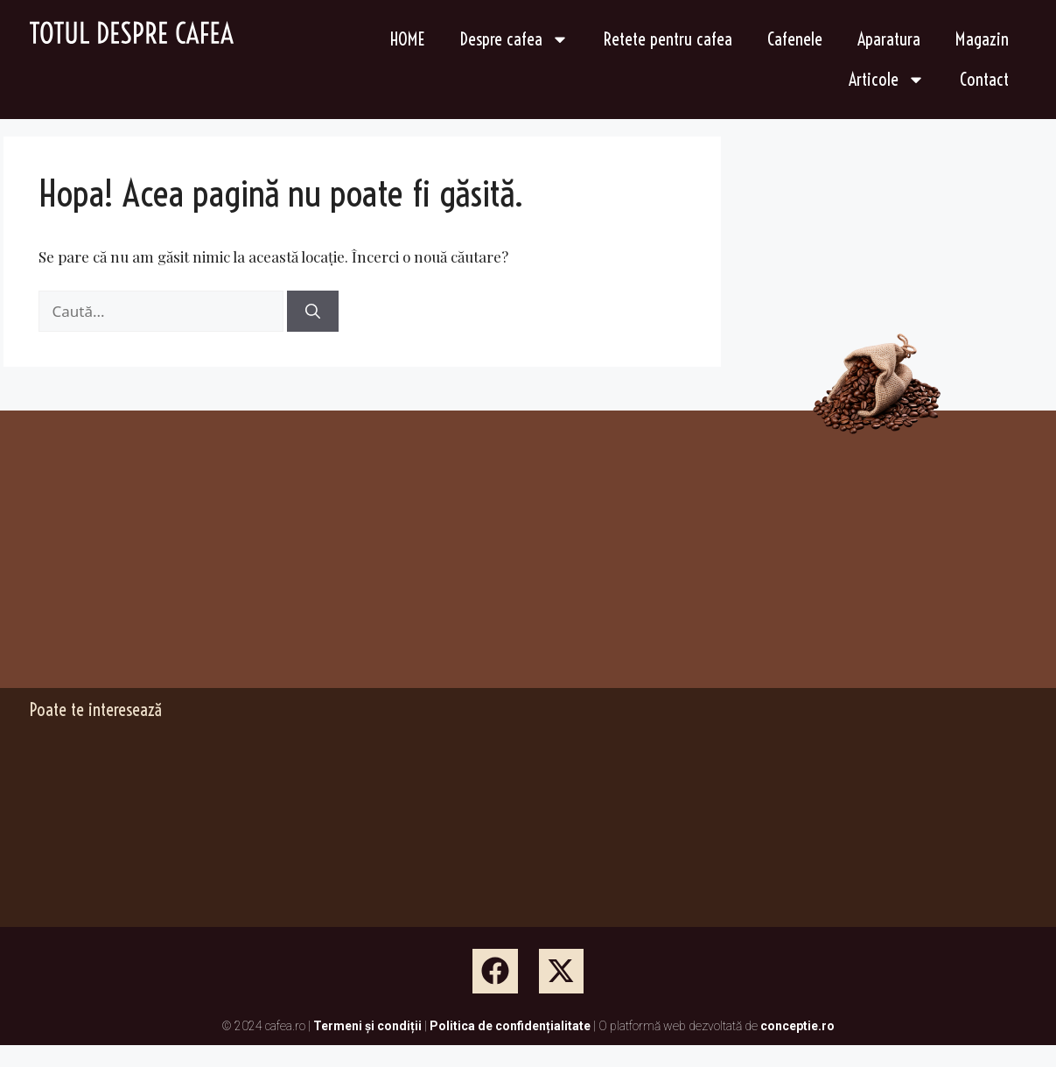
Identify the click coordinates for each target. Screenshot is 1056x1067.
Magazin (982, 39)
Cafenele (794, 39)
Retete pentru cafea (668, 39)
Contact (984, 79)
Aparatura (888, 39)
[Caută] (313, 312)
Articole (887, 79)
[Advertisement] (230, 563)
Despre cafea (514, 39)
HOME (407, 39)
